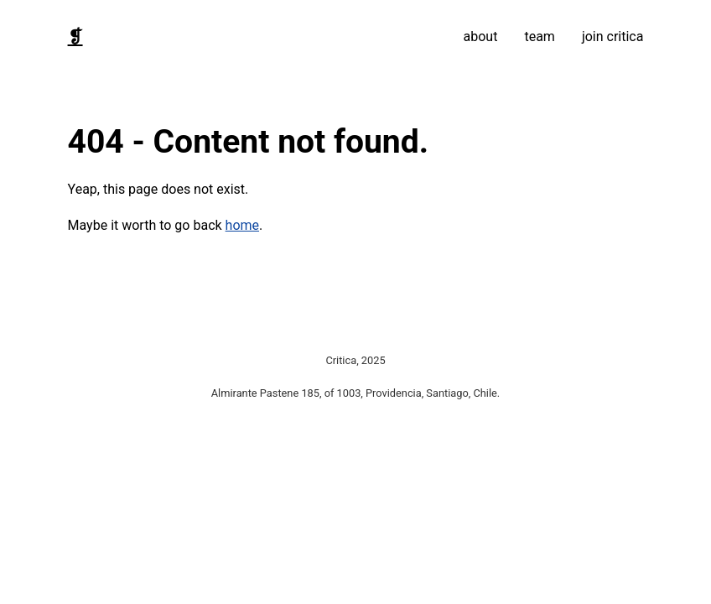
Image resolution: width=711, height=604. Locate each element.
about (481, 36)
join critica (613, 36)
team (539, 36)
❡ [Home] (75, 37)
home (242, 225)
